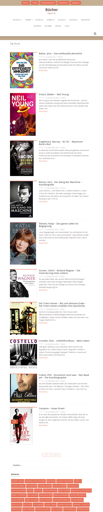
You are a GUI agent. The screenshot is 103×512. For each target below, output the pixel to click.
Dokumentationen (48, 3)
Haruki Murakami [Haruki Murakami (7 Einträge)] (61, 476)
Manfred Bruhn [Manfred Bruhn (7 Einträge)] (64, 485)
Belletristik (85, 20)
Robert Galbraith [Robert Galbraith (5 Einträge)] (19, 495)
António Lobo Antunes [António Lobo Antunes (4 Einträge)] (35, 462)
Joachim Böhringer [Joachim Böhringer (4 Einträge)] (61, 481)
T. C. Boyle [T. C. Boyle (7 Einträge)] (62, 495)
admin (60, 57)
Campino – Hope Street (52, 394)
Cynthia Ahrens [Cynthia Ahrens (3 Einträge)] (18, 467)
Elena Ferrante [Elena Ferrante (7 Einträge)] (50, 471)
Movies (25, 3)
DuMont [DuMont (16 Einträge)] (38, 471)
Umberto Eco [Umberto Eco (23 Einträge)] (32, 500)
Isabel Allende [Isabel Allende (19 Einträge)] (31, 481)
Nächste (56, 436)
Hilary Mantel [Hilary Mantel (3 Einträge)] (18, 481)
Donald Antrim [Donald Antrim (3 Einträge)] (59, 467)
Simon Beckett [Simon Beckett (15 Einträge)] (50, 495)
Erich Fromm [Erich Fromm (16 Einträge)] (64, 471)
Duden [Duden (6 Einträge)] (30, 471)
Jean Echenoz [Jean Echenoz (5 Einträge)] (46, 481)
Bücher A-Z (17, 20)
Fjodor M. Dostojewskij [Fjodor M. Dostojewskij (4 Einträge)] (81, 471)
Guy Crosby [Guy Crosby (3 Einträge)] (33, 476)
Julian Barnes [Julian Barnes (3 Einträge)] (77, 481)
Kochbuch (73, 20)
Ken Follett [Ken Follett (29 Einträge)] (17, 485)
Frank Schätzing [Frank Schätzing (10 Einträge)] (19, 476)
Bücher (51, 9)
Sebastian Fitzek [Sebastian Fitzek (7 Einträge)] (35, 495)
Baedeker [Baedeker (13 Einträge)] (51, 462)
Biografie (37, 26)
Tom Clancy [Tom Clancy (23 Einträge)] (74, 495)
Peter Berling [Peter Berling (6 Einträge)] (70, 490)
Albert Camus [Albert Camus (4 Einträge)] (18, 462)
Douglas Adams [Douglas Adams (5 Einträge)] (18, 471)
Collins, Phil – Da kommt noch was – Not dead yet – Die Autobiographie (64, 362)
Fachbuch (39, 20)
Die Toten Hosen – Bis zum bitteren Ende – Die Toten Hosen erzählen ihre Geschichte (62, 290)
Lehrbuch (50, 20)
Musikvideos (63, 3)
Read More (43, 70)
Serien (34, 3)
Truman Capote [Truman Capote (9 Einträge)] (18, 500)
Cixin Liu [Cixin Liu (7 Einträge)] (77, 462)
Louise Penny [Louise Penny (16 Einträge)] (50, 485)
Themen (28, 20)
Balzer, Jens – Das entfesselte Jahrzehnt (60, 53)
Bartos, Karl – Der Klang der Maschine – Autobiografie (60, 175)
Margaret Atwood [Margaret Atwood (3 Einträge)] (81, 485)
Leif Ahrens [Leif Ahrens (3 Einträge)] (38, 485)
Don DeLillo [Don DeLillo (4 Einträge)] (73, 467)
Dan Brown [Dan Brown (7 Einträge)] (32, 467)
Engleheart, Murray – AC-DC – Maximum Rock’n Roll (61, 138)
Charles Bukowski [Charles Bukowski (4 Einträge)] (65, 462)
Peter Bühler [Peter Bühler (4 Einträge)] (83, 490)
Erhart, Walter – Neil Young (54, 90)
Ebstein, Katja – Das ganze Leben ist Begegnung (58, 212)
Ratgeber (48, 26)
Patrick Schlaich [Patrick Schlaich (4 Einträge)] (43, 490)
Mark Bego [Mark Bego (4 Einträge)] (16, 490)
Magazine (75, 3)
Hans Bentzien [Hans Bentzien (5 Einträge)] (45, 476)
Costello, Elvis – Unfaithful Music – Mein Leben (64, 326)
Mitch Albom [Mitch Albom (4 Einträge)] (28, 490)
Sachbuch (62, 20)
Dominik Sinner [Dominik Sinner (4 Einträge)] (44, 467)
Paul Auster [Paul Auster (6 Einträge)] (57, 490)
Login (67, 26)
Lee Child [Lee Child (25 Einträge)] (28, 485)
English (58, 26)
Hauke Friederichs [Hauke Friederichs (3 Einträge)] (78, 476)
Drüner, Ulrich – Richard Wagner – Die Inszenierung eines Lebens (59, 258)
